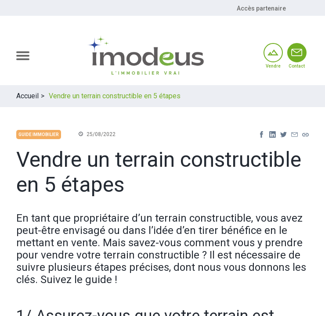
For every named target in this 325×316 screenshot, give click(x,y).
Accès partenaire (261, 8)
